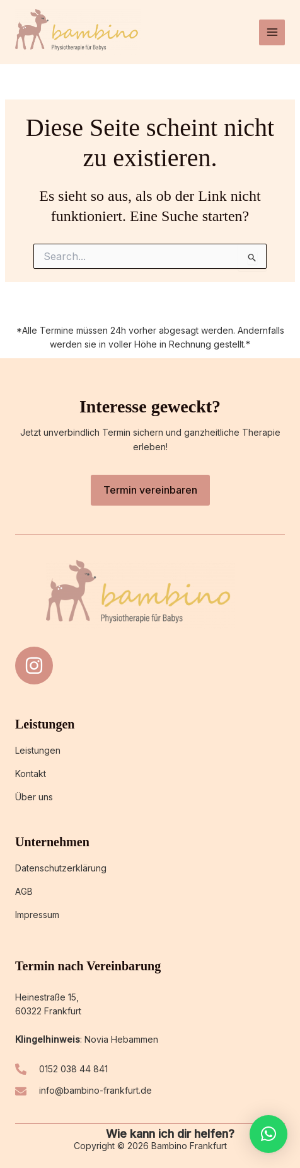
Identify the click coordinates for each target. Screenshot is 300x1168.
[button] (268, 1134)
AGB (24, 891)
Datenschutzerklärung (61, 868)
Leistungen (38, 750)
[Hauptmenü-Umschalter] (272, 32)
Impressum (37, 914)
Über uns (34, 796)
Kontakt (30, 773)
